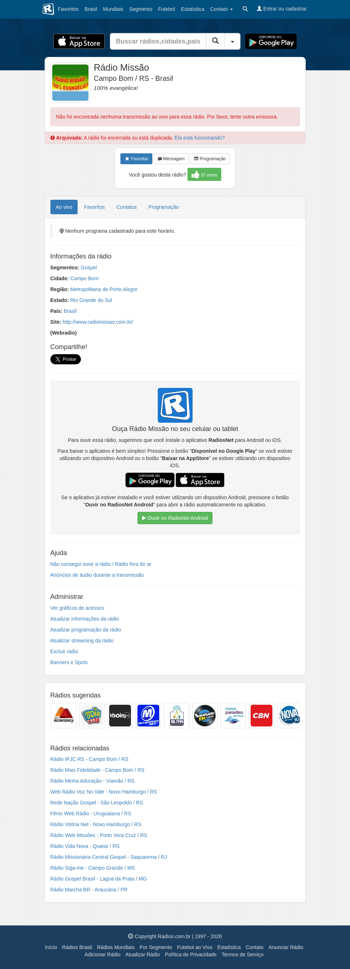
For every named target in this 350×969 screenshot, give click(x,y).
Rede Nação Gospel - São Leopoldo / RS (96, 803)
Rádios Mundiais (116, 947)
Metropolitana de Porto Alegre (103, 289)
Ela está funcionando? (199, 138)
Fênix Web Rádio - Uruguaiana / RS (90, 813)
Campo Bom (84, 278)
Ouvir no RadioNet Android (175, 518)
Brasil (91, 9)
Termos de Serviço (243, 954)
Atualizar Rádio (142, 954)
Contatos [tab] (126, 207)
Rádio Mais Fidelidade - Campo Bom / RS (97, 770)
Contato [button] (221, 9)
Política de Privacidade (191, 954)
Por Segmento (156, 947)
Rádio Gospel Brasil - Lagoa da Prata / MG (98, 879)
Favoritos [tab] (94, 207)
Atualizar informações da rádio (84, 619)
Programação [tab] (163, 207)
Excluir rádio (64, 651)
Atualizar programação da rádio (85, 630)
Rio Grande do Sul (91, 300)
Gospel (89, 267)
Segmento (140, 9)
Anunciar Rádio (286, 947)
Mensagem (171, 158)
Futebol (166, 9)
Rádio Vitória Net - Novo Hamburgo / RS (95, 824)
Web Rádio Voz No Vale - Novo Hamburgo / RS (103, 792)
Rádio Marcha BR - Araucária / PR (89, 890)
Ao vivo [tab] (64, 207)
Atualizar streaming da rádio (82, 640)
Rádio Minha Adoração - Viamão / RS (92, 781)
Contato (255, 947)
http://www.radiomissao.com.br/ (98, 322)
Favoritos (68, 9)
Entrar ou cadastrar (282, 9)
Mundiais (113, 9)
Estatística (193, 9)
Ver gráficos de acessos (77, 608)
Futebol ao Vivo (194, 947)
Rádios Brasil (77, 947)
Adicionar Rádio (102, 954)
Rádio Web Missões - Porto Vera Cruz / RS (98, 835)
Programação (210, 158)
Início (51, 947)
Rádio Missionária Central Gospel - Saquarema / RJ (108, 857)
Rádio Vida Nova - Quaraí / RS (85, 846)
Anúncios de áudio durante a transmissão (97, 575)
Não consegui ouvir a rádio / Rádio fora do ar (101, 564)
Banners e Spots (69, 662)
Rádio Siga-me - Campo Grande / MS (92, 868)
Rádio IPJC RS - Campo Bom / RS (89, 759)
